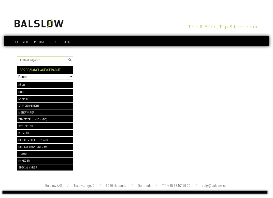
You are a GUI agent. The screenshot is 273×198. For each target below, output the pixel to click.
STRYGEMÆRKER (28, 106)
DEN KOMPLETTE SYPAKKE (33, 140)
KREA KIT (23, 133)
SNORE (22, 92)
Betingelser (45, 41)
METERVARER (26, 112)
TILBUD (22, 154)
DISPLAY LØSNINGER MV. (33, 147)
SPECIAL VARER (27, 167)
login (65, 41)
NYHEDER (24, 161)
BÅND (21, 85)
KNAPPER (24, 99)
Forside (22, 41)
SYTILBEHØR (25, 126)
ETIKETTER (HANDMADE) (32, 119)
